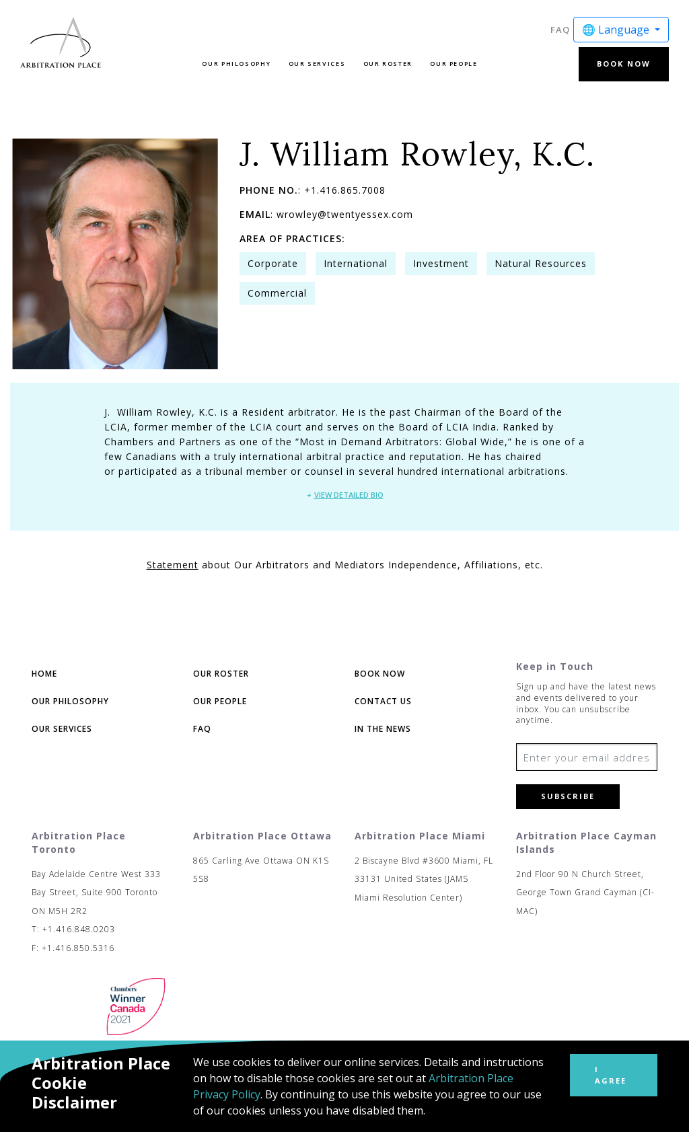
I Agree (610, 1075)
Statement (172, 564)
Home (44, 673)
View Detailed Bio (349, 495)
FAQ (560, 30)
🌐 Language (617, 29)
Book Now (624, 64)
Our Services (317, 63)
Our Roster (387, 63)
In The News (383, 728)
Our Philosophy (236, 63)
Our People (453, 63)
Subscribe (568, 796)
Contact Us (383, 701)
